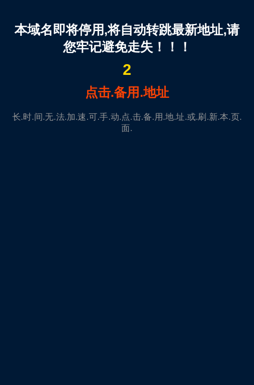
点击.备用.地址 (127, 92)
